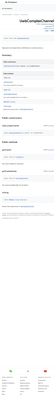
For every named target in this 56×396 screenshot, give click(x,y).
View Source (48, 26)
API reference (7, 8)
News (3, 391)
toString (7, 106)
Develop (16, 14)
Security (4, 386)
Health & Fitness (24, 386)
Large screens (42, 380)
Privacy (22, 391)
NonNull (7, 102)
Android (4, 380)
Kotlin (47, 31)
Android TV (41, 391)
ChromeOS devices (43, 386)
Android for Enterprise (8, 383)
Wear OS (40, 383)
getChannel (7, 82)
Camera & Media (24, 388)
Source (4, 388)
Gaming (22, 380)
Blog (3, 394)
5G (21, 394)
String (13, 102)
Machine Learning (25, 383)
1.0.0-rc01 (51, 28)
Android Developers (7, 14)
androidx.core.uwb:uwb (47, 24)
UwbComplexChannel (23, 38)
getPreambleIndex (10, 94)
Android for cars (42, 388)
